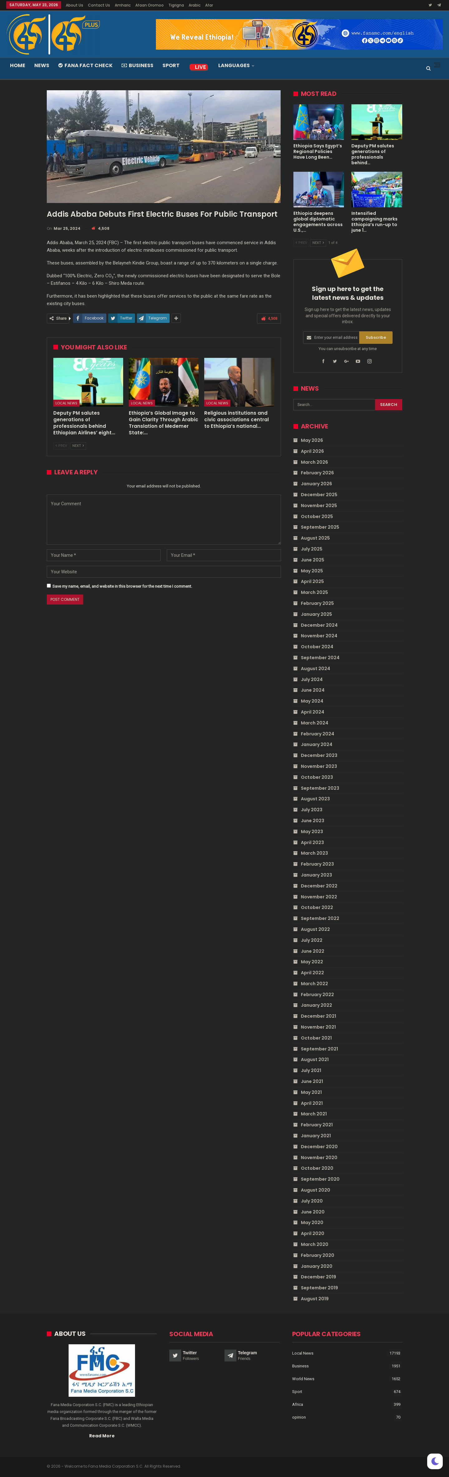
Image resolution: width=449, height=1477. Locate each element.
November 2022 (319, 896)
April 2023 (312, 842)
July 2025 (311, 549)
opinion (299, 1417)
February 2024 (317, 733)
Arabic (194, 5)
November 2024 (319, 636)
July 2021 (311, 1070)
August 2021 (315, 1059)
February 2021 (317, 1125)
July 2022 (311, 940)
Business (137, 65)
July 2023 (311, 810)
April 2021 (312, 1103)
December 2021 (318, 1016)
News (41, 65)
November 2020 (319, 1157)
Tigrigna (176, 5)
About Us (74, 5)
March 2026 (314, 462)
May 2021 (311, 1092)
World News (303, 1378)
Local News (66, 403)
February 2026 (317, 473)
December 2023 (319, 755)
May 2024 (312, 701)
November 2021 (318, 1027)
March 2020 (314, 1244)
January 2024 (316, 744)
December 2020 (319, 1147)
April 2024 (312, 712)
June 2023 (312, 821)
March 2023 (314, 853)
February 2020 (317, 1255)
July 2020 (312, 1201)
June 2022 (312, 951)
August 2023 (315, 799)
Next (78, 446)
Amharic (123, 5)
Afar (209, 5)
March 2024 (314, 723)
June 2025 (312, 560)
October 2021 (316, 1038)
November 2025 (319, 505)
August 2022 (315, 929)
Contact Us (99, 5)
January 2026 (316, 484)
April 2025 (312, 581)
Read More (102, 1435)
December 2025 (319, 495)
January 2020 (316, 1266)
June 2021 (312, 1081)
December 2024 (319, 625)
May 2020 (312, 1222)
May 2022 (312, 962)
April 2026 (312, 451)
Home (17, 65)
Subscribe (376, 337)
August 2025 (315, 538)
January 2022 (316, 1005)
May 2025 (312, 570)
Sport (171, 65)
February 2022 (317, 994)
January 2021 (316, 1136)
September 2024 (320, 658)
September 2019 (319, 1288)
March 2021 (314, 1114)
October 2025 (317, 516)
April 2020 (312, 1233)
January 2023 (316, 875)
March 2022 (314, 984)
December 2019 (318, 1277)
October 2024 (317, 647)
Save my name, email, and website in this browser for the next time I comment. (122, 586)
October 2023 (317, 777)
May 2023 (312, 831)
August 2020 (315, 1190)
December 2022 (319, 885)
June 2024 (313, 690)
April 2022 (312, 973)
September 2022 (320, 918)
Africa (297, 1404)
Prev (61, 446)
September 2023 (320, 788)
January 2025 (316, 614)
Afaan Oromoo (149, 5)
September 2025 (320, 527)
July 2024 (312, 679)
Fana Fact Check (85, 65)
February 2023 (317, 864)
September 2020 (320, 1179)
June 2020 (313, 1211)
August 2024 (315, 668)
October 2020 (317, 1168)
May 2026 (312, 440)
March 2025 (314, 592)
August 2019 (315, 1299)
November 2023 (319, 766)
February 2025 (317, 603)
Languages (234, 65)
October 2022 (317, 907)
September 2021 (319, 1048)
